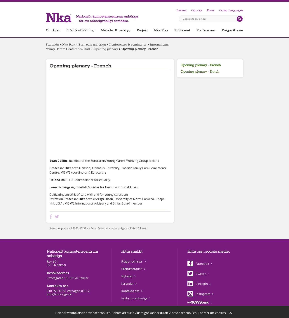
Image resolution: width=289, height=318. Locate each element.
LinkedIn (197, 284)
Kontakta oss (130, 291)
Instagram (198, 294)
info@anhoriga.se (59, 294)
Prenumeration (131, 269)
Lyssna (182, 10)
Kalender (127, 284)
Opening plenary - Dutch (200, 72)
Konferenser (205, 30)
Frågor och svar (132, 261)
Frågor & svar (232, 30)
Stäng (231, 313)
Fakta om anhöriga (134, 298)
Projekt (142, 30)
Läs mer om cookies (212, 313)
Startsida (52, 44)
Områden (53, 30)
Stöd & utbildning (80, 30)
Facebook (198, 264)
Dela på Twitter (57, 216)
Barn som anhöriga (92, 44)
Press (211, 10)
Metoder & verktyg (115, 30)
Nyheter (127, 276)
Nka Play (161, 30)
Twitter (196, 274)
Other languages (231, 10)
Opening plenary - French (201, 65)
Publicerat (182, 30)
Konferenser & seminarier (128, 44)
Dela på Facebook (52, 216)
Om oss (196, 10)
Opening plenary (106, 49)
